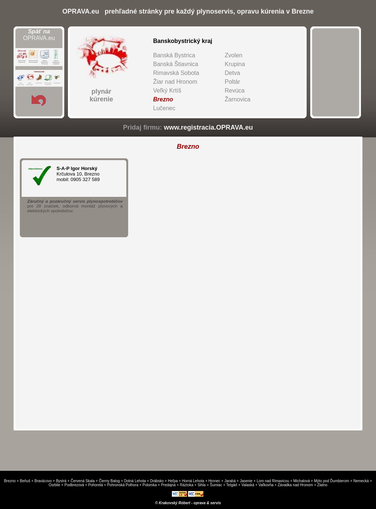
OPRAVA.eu (39, 34)
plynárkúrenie (101, 95)
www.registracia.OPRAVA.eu (208, 127)
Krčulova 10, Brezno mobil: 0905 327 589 (86, 174)
